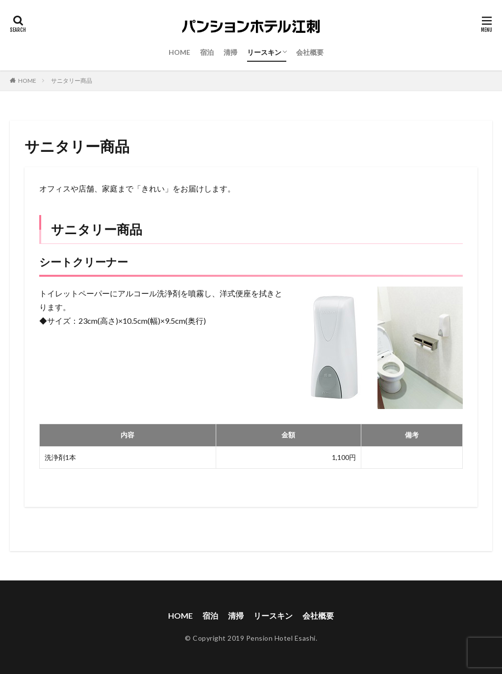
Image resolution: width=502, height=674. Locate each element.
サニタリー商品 (71, 80)
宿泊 (207, 52)
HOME (179, 52)
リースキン (264, 52)
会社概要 (310, 52)
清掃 (230, 52)
